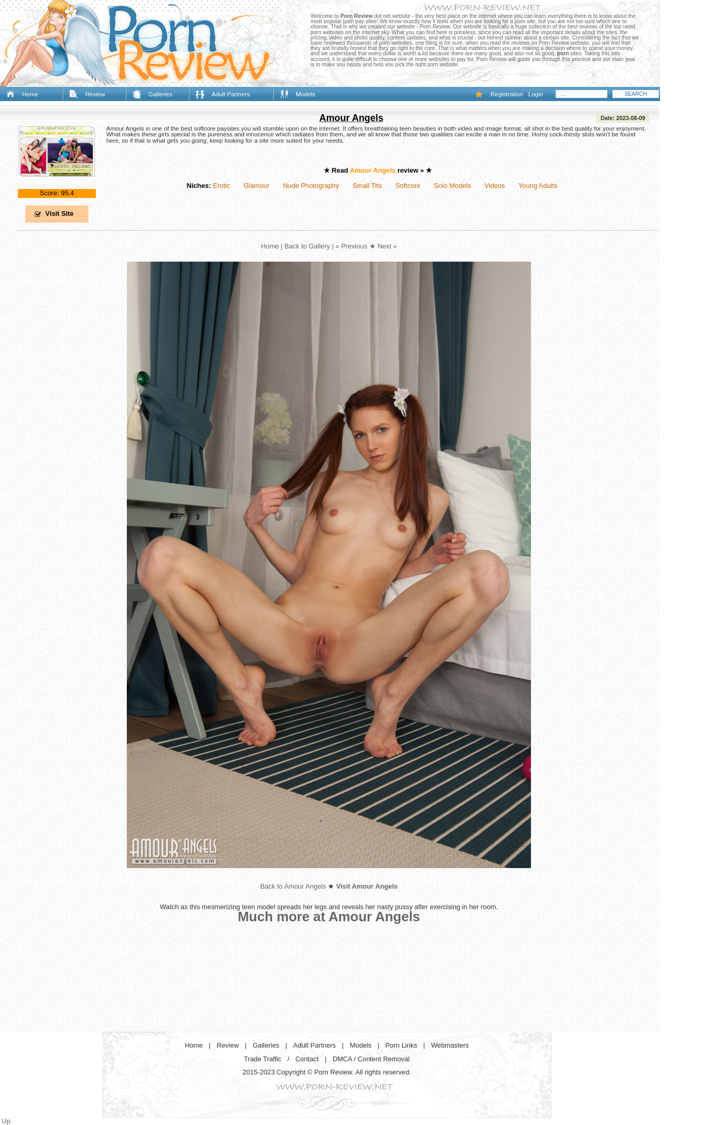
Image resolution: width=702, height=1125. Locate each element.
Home (30, 94)
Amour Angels (351, 118)
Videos (495, 186)
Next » (387, 246)
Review (95, 94)
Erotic (221, 186)
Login (535, 94)
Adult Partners (231, 94)
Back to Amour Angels (293, 886)
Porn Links (401, 1045)
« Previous (351, 246)
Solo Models (452, 186)
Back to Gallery (307, 246)
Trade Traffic (263, 1059)
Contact (306, 1059)
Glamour (256, 186)
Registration (506, 94)
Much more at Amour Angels (329, 916)
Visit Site (59, 213)
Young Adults (537, 186)
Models (305, 94)
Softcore (407, 186)
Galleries (160, 94)
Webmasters (450, 1045)
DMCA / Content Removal (371, 1059)
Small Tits (367, 186)
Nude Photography (311, 186)
